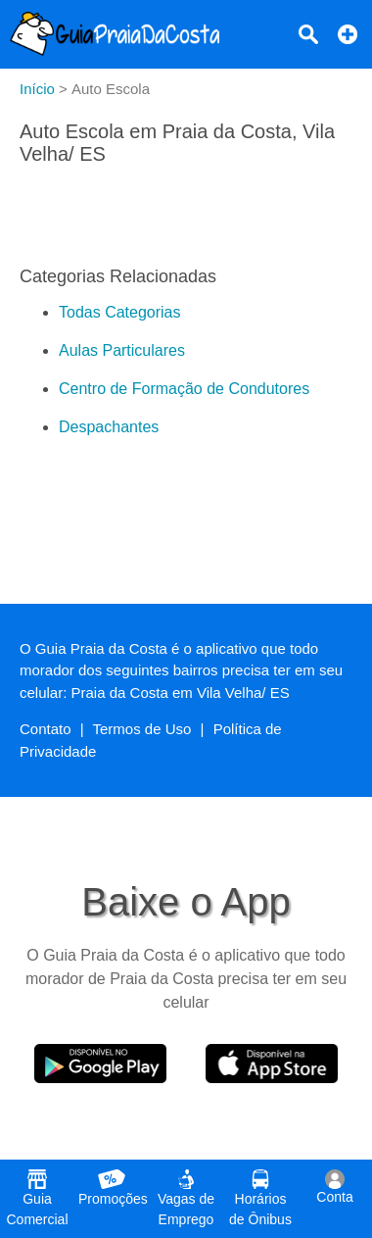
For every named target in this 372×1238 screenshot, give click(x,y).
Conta (334, 1187)
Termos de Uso (142, 728)
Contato (45, 728)
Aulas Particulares (122, 350)
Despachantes (109, 427)
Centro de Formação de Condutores (184, 388)
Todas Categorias (120, 312)
